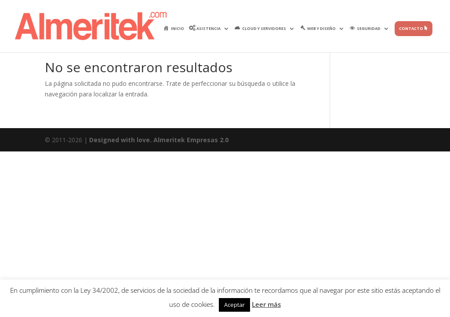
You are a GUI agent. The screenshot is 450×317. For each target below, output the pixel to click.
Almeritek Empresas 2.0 (191, 140)
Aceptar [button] (234, 305)
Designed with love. (121, 140)
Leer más (266, 304)
